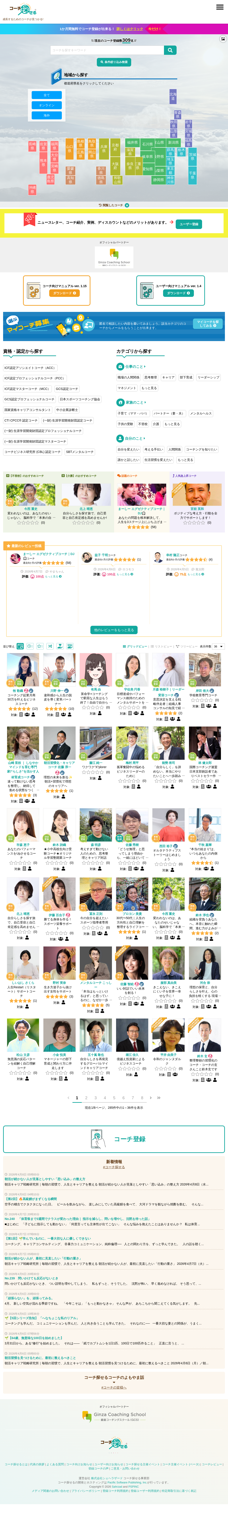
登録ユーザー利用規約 (145, 1505)
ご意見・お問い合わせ (125, 1483)
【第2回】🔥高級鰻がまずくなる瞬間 (31, 1208)
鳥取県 (93, 146)
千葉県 (194, 178)
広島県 (82, 156)
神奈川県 (173, 182)
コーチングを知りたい (201, 448)
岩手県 (192, 126)
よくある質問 (55, 1479)
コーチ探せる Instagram (113, 1466)
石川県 (145, 147)
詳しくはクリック (130, 29)
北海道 (184, 99)
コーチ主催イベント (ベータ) (180, 1479)
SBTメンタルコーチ (80, 450)
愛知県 (145, 171)
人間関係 (174, 448)
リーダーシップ (208, 376)
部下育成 (186, 376)
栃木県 (182, 154)
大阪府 (117, 168)
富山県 (158, 145)
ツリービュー (189, 656)
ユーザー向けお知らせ (108, 1479)
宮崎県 (55, 171)
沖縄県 (33, 192)
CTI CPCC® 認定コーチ (21, 419)
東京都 (177, 173)
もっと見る (149, 386)
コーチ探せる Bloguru (135, 1466)
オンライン (47, 107)
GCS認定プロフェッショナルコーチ (29, 397)
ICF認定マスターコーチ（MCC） (27, 387)
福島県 (192, 145)
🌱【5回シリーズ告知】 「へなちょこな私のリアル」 (42, 1327)
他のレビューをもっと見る (114, 639)
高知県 (75, 182)
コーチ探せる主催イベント (142, 1479)
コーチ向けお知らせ (79, 1479)
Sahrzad (117, 1501)
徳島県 (96, 182)
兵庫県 (104, 151)
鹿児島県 (54, 181)
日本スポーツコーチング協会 (80, 397)
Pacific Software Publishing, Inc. (127, 1497)
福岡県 (55, 149)
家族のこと (135, 401)
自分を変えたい (128, 448)
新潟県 (175, 145)
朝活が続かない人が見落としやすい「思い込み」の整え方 (45, 1188)
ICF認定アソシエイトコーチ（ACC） (30, 366)
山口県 (71, 151)
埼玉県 (177, 164)
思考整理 (150, 376)
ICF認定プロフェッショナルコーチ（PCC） (35, 376)
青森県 (184, 117)
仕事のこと (134, 365)
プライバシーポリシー (85, 1505)
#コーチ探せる (114, 1176)
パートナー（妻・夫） (169, 412)
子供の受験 (125, 422)
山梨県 (158, 173)
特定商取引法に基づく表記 (179, 1505)
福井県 (132, 145)
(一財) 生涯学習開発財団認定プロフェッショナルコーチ (43, 429)
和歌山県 (125, 182)
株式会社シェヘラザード (107, 1493)
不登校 (143, 422)
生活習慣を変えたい (158, 458)
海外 (47, 118)
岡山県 (93, 156)
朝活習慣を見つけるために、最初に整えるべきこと (40, 1367)
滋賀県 (132, 154)
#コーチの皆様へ (114, 1396)
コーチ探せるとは (16, 1479)
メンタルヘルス (201, 412)
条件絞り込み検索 (116, 62)
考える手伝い (153, 448)
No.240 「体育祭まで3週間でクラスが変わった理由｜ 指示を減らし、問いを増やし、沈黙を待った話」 (78, 1228)
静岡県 (158, 182)
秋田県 (177, 126)
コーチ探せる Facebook (92, 1466)
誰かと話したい (128, 458)
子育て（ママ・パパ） (133, 412)
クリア (127, 208)
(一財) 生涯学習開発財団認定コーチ (67, 419)
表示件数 (205, 656)
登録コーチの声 (98, 1483)
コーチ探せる (23, 9)
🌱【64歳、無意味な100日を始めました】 (34, 1347)
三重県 (136, 168)
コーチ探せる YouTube (124, 1466)
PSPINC (133, 1501)
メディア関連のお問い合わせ (50, 1505)
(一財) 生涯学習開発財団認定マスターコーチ (35, 440)
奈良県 (129, 168)
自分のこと (134, 437)
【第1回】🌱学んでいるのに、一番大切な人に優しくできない (48, 1247)
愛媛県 (75, 173)
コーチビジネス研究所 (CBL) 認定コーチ (32, 450)
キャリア (168, 376)
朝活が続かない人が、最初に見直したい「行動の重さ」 (43, 1267)
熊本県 (44, 165)
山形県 (177, 136)
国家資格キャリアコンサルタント (27, 408)
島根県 (82, 146)
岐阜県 (145, 159)
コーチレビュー (212, 1479)
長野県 (158, 159)
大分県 (55, 160)
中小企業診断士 (67, 408)
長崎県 (33, 149)
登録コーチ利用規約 (116, 1505)
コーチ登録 (129, 1148)
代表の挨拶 (37, 1479)
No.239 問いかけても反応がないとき (31, 1287)
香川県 (96, 173)
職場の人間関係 (128, 376)
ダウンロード (62, 292)
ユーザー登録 (189, 223)
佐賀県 (44, 149)
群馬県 (171, 154)
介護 (156, 422)
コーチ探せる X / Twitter (102, 1466)
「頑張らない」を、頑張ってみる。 (29, 1307)
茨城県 (194, 159)
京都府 (117, 150)
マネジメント (127, 386)
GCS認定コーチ (67, 387)
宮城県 (192, 136)
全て (47, 97)
